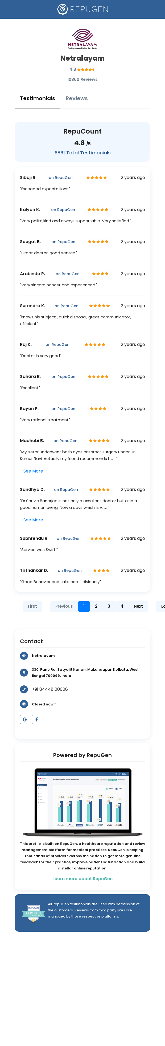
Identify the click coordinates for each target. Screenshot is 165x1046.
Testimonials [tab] (37, 98)
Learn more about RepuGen (82, 879)
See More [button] (33, 471)
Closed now (42, 704)
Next (138, 606)
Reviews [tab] (77, 98)
